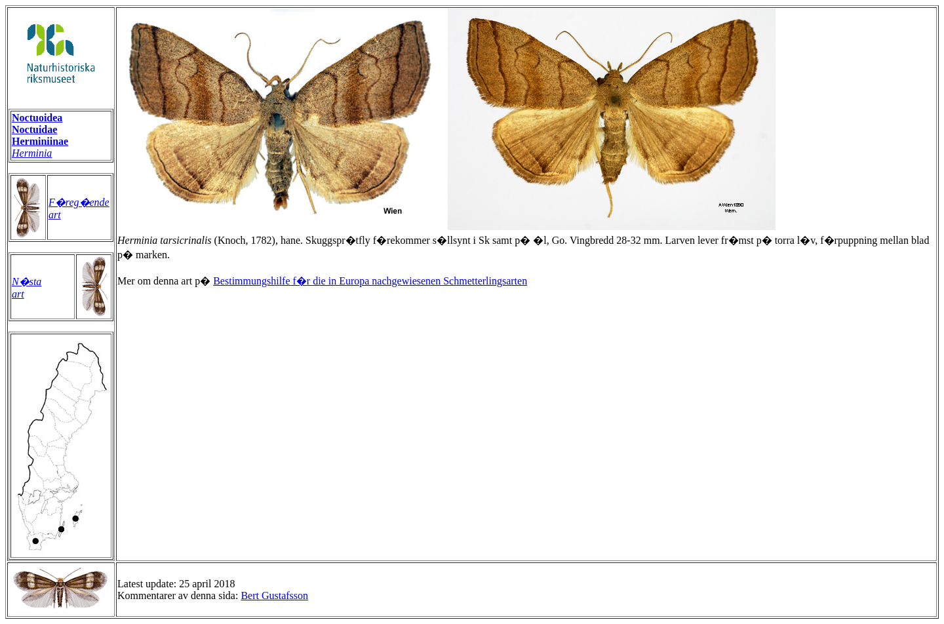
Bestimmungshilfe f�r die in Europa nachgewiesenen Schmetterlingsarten (370, 280)
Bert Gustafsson (274, 595)
